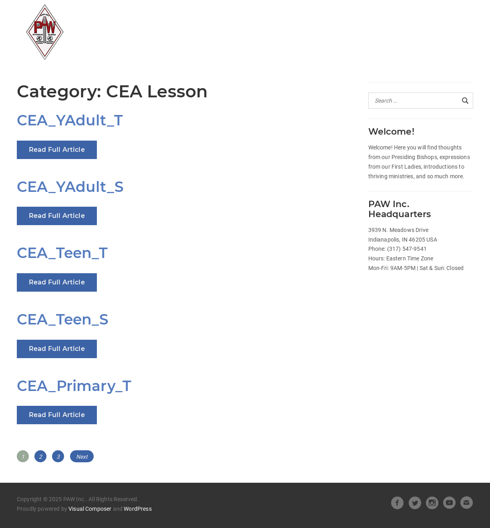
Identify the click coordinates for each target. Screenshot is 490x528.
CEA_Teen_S (63, 319)
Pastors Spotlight (183, 29)
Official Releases (202, 14)
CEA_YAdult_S (70, 186)
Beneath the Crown (369, 14)
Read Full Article (57, 149)
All (155, 14)
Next (82, 456)
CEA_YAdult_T (70, 120)
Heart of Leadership (282, 14)
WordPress (137, 509)
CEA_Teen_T (62, 253)
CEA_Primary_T (74, 386)
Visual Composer (89, 509)
